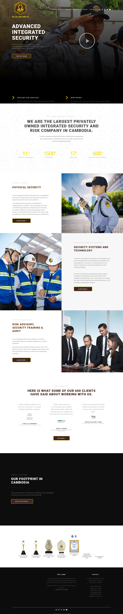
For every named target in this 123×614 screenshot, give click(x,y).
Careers (85, 9)
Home (54, 9)
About (61, 9)
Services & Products (73, 9)
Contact (92, 9)
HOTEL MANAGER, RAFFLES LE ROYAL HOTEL (29, 425)
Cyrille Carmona (29, 423)
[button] (87, 40)
